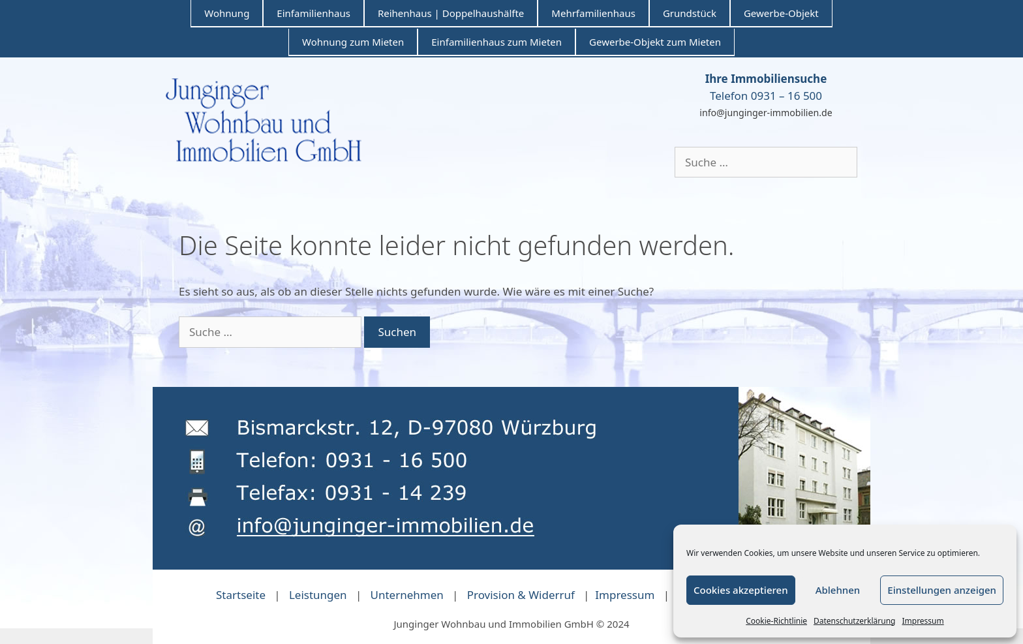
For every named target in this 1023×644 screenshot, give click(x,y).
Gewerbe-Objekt (781, 13)
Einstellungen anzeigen (941, 589)
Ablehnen (838, 589)
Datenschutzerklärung (854, 620)
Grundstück (689, 13)
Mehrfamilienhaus (593, 13)
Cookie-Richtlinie (776, 620)
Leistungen (318, 594)
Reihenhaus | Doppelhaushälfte (451, 13)
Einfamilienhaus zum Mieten (496, 41)
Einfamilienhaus (313, 13)
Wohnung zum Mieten (353, 41)
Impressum (922, 620)
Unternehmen (407, 594)
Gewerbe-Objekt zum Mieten (655, 41)
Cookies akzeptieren (741, 589)
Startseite (241, 594)
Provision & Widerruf (521, 594)
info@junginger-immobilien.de (765, 112)
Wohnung (226, 13)
